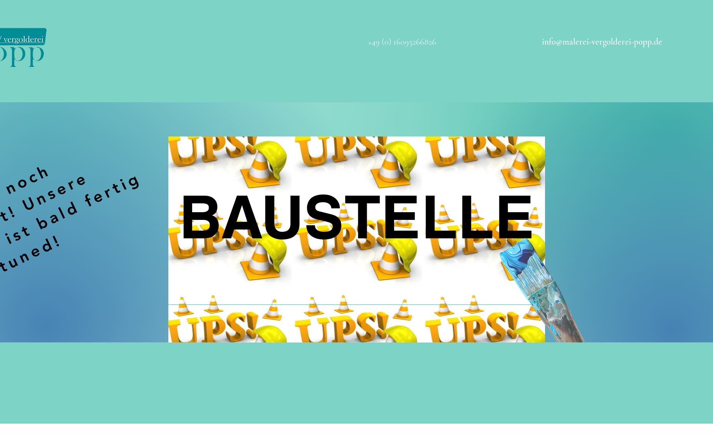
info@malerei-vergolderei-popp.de (602, 42)
